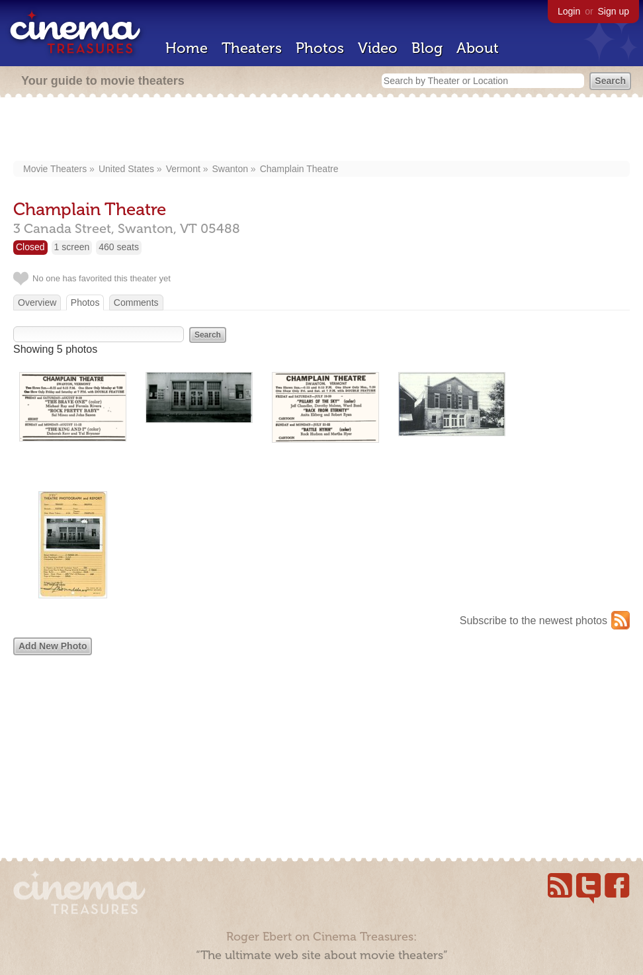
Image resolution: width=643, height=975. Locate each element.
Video (378, 48)
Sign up (613, 11)
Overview (37, 302)
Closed (30, 247)
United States (126, 168)
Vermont (183, 168)
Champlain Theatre (299, 168)
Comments (136, 302)
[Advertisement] (322, 130)
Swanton (230, 168)
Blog (427, 48)
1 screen (72, 247)
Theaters (252, 48)
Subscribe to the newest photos (533, 620)
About (477, 48)
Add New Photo (53, 646)
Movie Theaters (55, 168)
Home (186, 48)
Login (569, 11)
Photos (320, 48)
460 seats (119, 247)
